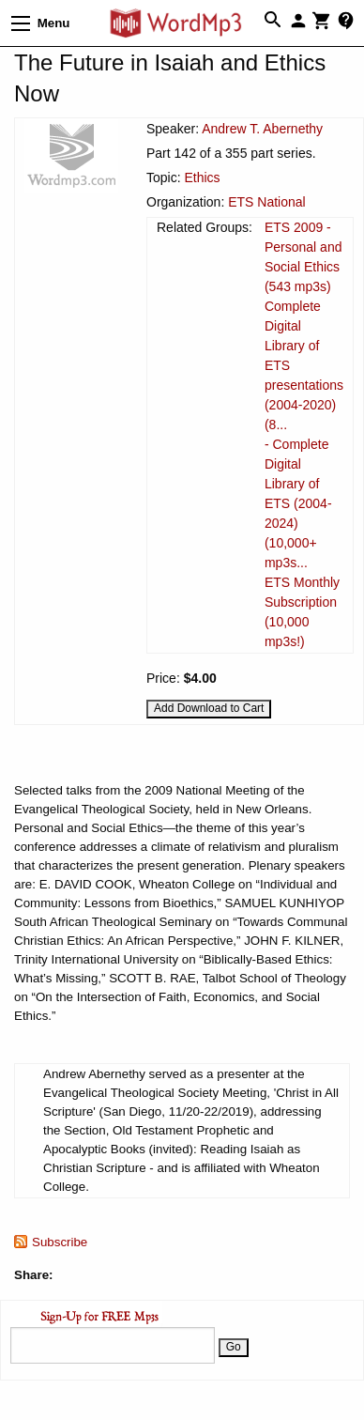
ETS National (266, 201)
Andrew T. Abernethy (262, 128)
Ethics (202, 177)
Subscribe (59, 1242)
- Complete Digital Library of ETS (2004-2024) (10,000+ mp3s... (298, 503)
